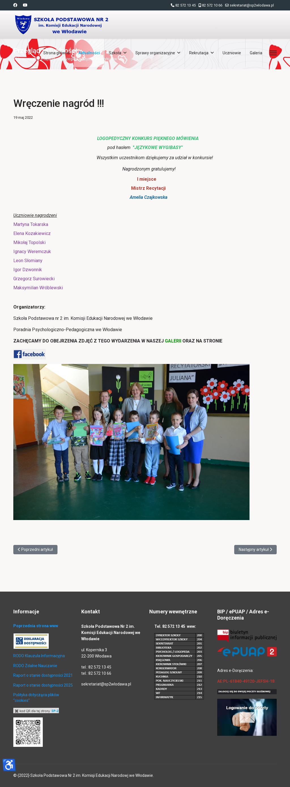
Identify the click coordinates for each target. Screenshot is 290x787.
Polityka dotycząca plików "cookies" (36, 698)
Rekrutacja (198, 53)
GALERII (173, 341)
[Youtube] (25, 5)
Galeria (256, 53)
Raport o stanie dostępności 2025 (43, 685)
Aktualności (89, 53)
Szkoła (115, 53)
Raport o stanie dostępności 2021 (43, 675)
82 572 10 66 (212, 5)
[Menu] (273, 53)
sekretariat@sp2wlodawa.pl (252, 5)
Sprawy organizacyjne (155, 53)
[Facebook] (15, 5)
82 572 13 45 (185, 5)
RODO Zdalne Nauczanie (35, 665)
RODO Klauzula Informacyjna (39, 656)
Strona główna (56, 53)
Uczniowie (232, 53)
